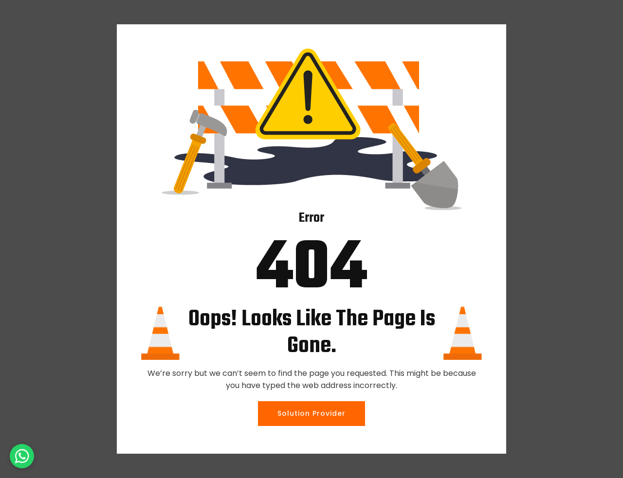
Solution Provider (311, 413)
